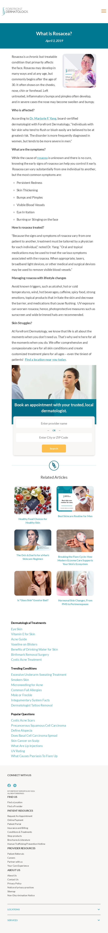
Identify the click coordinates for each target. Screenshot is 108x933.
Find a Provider (15, 806)
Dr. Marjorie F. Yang (43, 118)
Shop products (14, 835)
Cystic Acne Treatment (26, 659)
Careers (11, 857)
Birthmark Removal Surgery (30, 654)
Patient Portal (14, 824)
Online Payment (15, 820)
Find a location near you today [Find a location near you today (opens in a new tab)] (45, 359)
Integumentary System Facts (30, 700)
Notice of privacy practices (20, 887)
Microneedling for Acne (27, 685)
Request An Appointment (19, 816)
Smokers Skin (20, 680)
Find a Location (14, 802)
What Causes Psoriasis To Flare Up (34, 756)
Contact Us (12, 879)
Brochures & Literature (18, 839)
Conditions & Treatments (19, 831)
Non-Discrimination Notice (20, 895)
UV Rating (18, 751)
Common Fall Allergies (26, 690)
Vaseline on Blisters (24, 644)
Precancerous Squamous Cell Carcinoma (38, 725)
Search (54, 448)
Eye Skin (16, 629)
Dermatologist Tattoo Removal (31, 705)
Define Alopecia (21, 730)
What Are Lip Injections (27, 746)
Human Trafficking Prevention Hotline (26, 843)
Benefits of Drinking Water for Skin (34, 649)
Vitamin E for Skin (23, 634)
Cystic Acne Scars (23, 720)
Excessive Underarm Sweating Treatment (38, 674)
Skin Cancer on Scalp (25, 741)
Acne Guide (19, 639)
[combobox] (54, 437)
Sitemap (11, 891)
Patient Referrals (15, 853)
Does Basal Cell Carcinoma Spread (34, 735)
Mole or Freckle (21, 695)
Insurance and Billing (17, 827)
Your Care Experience (18, 865)
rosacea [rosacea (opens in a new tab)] (42, 158)
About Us (12, 875)
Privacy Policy (14, 883)
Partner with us (15, 861)
